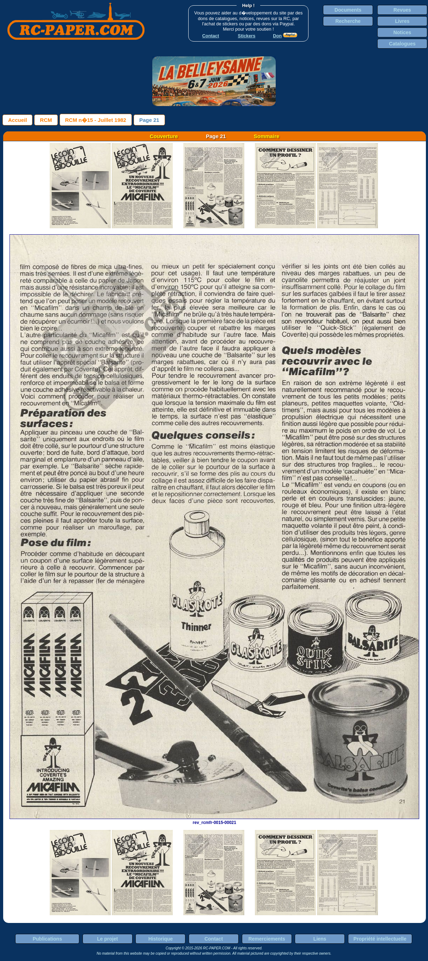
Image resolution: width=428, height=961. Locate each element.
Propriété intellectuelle (380, 939)
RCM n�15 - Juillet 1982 (95, 120)
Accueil (17, 120)
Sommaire (267, 136)
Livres (402, 21)
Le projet (107, 939)
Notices (402, 32)
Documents (348, 10)
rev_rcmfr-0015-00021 (214, 820)
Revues (402, 10)
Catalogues (402, 43)
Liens (319, 939)
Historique (160, 939)
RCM (46, 120)
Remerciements (266, 939)
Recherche (348, 21)
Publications (47, 939)
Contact (213, 939)
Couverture (164, 136)
